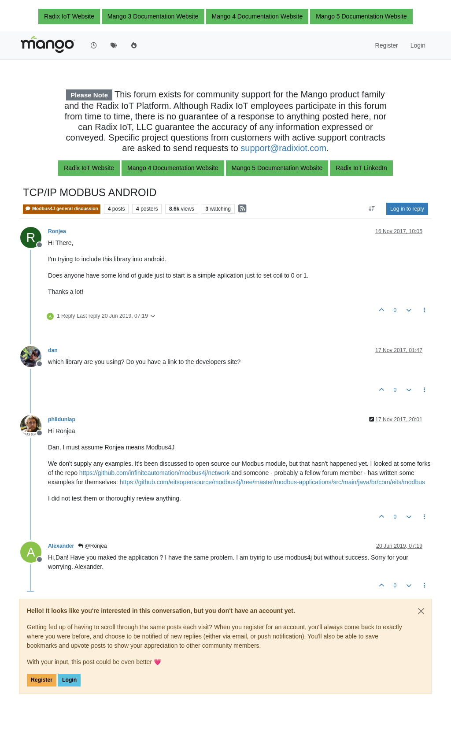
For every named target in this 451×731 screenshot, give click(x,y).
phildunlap (61, 419)
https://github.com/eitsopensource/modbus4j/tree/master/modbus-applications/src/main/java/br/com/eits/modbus (272, 482)
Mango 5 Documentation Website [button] (361, 16)
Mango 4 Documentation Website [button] (257, 16)
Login (69, 680)
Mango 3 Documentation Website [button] (153, 16)
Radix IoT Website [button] (69, 16)
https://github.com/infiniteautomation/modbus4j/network (154, 472)
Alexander (61, 546)
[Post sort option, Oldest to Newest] (372, 209)
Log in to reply (407, 209)
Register (41, 680)
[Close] (421, 611)
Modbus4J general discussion (61, 209)
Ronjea (57, 231)
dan (53, 350)
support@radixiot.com (283, 148)
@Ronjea (92, 546)
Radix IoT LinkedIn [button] (361, 167)
